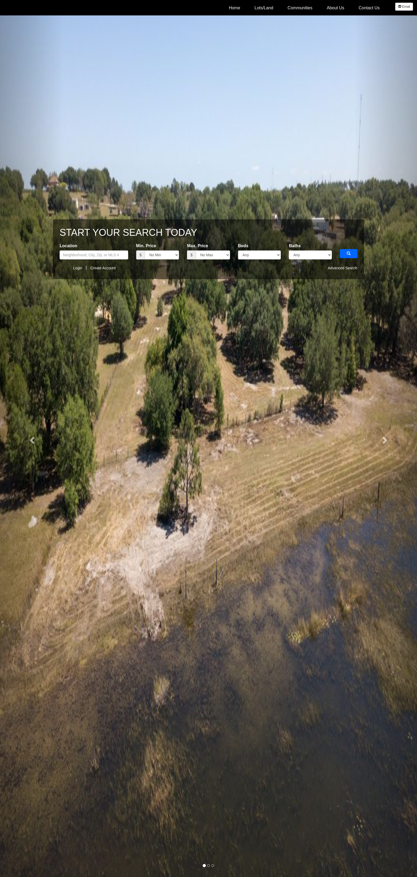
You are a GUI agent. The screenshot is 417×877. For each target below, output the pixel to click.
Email (404, 7)
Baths (295, 246)
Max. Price (197, 246)
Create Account (103, 268)
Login (77, 268)
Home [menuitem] (234, 8)
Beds (243, 246)
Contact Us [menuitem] (369, 8)
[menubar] (304, 7)
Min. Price (146, 246)
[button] (31, 438)
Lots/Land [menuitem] (264, 8)
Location (68, 246)
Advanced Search (342, 268)
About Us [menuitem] (335, 8)
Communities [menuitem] (299, 8)
